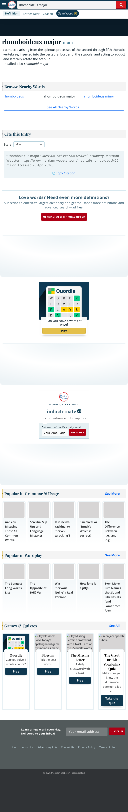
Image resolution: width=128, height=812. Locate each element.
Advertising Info (48, 747)
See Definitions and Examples (63, 418)
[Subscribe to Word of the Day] (55, 432)
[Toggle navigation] (4, 4)
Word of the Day (63, 404)
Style (7, 144)
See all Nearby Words (63, 107)
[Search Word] (121, 5)
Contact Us (68, 747)
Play (64, 331)
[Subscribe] (117, 731)
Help (16, 747)
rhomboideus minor (99, 96)
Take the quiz (111, 700)
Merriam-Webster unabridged (64, 216)
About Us (28, 747)
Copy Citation (64, 173)
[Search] (71, 5)
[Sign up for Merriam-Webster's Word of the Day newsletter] (87, 732)
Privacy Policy (87, 747)
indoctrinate (61, 411)
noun (68, 42)
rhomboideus (14, 96)
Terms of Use (107, 747)
